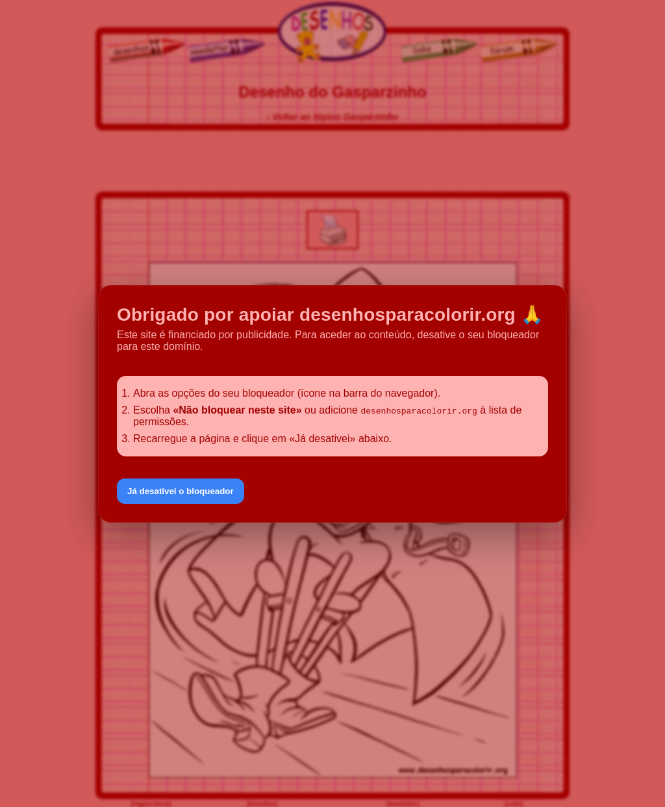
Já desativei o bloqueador (180, 491)
